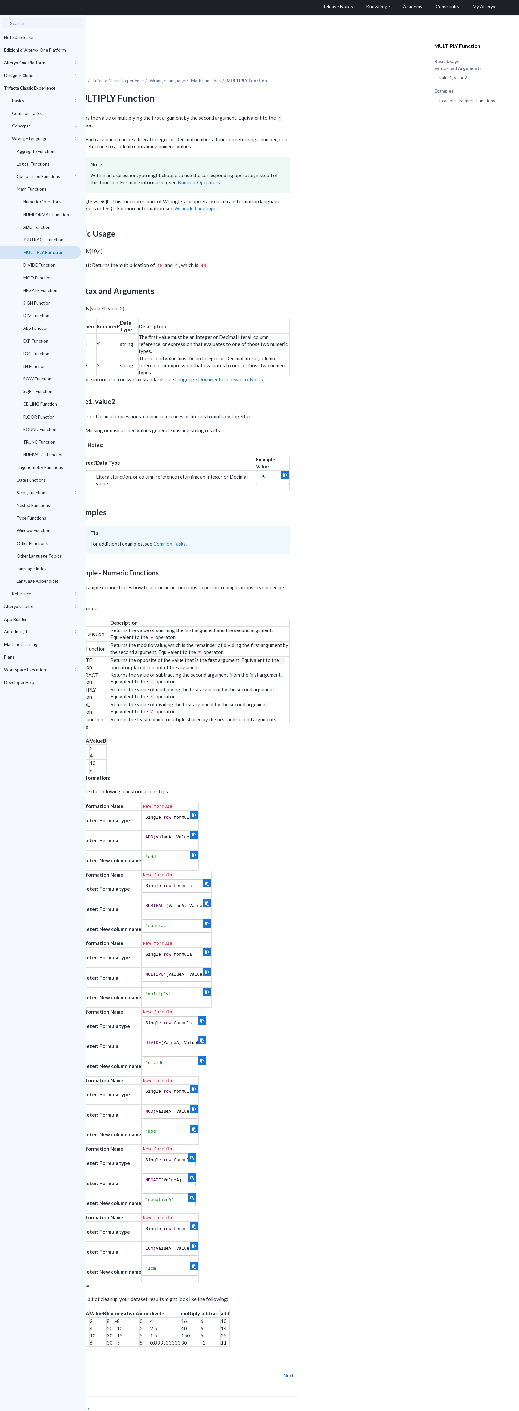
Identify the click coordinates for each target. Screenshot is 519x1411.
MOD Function (37, 277)
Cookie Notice (160, 1390)
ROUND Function (39, 429)
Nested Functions (46, 505)
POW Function (37, 378)
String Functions (46, 492)
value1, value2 (453, 77)
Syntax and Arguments (458, 68)
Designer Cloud (40, 75)
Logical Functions (46, 164)
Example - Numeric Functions (467, 100)
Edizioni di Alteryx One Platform (40, 50)
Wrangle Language (44, 138)
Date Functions (46, 480)
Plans (40, 657)
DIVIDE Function (39, 265)
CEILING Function (40, 404)
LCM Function (36, 315)
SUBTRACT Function (43, 239)
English (354, 1405)
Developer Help (40, 682)
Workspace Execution (40, 669)
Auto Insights (40, 631)
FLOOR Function (39, 417)
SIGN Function (37, 303)
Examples (444, 91)
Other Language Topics (46, 556)
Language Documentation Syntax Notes (305, 361)
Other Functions (46, 543)
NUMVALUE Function (43, 454)
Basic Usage (447, 61)
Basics (44, 100)
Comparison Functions (46, 176)
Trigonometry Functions (46, 467)
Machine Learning (40, 644)
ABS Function (36, 328)
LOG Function (36, 353)
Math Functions (46, 189)
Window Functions (46, 530)
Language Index (32, 568)
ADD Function (36, 227)
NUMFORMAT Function (46, 214)
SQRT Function (37, 391)
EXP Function (35, 341)
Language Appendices (46, 581)
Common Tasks (44, 113)
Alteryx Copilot (40, 606)
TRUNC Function (39, 442)
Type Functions (46, 518)
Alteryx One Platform (40, 62)
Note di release (40, 37)
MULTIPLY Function (43, 252)
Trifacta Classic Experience (40, 88)
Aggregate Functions (46, 151)
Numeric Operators (42, 201)
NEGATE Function (40, 290)
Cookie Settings (111, 1396)
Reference (44, 593)
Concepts (44, 125)
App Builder (40, 619)
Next (375, 1357)
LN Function (34, 366)
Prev (104, 1357)
